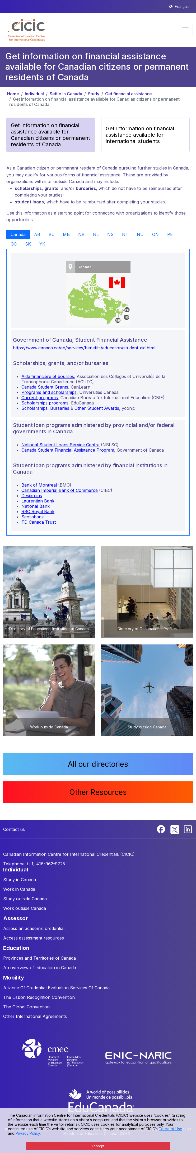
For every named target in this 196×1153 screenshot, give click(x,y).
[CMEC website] (60, 1057)
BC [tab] (51, 234)
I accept (98, 1146)
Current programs (39, 397)
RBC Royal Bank (37, 511)
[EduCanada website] (101, 1100)
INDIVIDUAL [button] (15, 869)
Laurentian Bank (37, 501)
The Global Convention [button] (26, 1006)
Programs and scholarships (49, 392)
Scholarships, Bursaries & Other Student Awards (70, 408)
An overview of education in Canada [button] (39, 967)
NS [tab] (110, 234)
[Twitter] (175, 828)
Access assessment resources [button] (33, 938)
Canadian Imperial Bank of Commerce (59, 490)
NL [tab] (96, 234)
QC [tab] (14, 244)
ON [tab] (155, 234)
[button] (26, 30)
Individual (34, 93)
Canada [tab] (18, 234)
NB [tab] (81, 234)
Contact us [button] (14, 829)
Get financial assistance (128, 93)
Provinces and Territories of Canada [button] (39, 958)
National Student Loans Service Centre (60, 444)
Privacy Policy (28, 1133)
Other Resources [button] (98, 792)
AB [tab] (37, 234)
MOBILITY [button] (13, 977)
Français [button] (182, 6)
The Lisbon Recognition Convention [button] (39, 997)
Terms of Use (170, 1129)
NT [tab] (125, 234)
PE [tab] (170, 234)
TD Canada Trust (38, 522)
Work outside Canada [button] (24, 908)
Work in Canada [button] (19, 889)
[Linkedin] (188, 828)
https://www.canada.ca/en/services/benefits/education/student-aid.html (84, 347)
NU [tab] (140, 234)
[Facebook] (161, 828)
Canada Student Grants (44, 387)
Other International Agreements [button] (35, 1016)
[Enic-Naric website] (138, 1057)
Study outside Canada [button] (25, 898)
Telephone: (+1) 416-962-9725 (34, 863)
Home (13, 93)
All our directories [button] (98, 764)
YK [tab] (42, 244)
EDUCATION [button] (16, 948)
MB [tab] (66, 234)
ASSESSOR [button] (15, 918)
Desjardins (31, 495)
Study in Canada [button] (19, 879)
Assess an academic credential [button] (33, 928)
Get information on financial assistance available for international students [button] (140, 134)
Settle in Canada (66, 93)
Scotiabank (32, 516)
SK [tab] (28, 244)
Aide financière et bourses (47, 376)
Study (93, 93)
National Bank (35, 506)
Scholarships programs (44, 403)
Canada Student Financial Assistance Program (67, 450)
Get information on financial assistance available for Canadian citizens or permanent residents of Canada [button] (50, 135)
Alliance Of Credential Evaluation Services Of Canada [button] (56, 987)
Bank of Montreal (39, 485)
